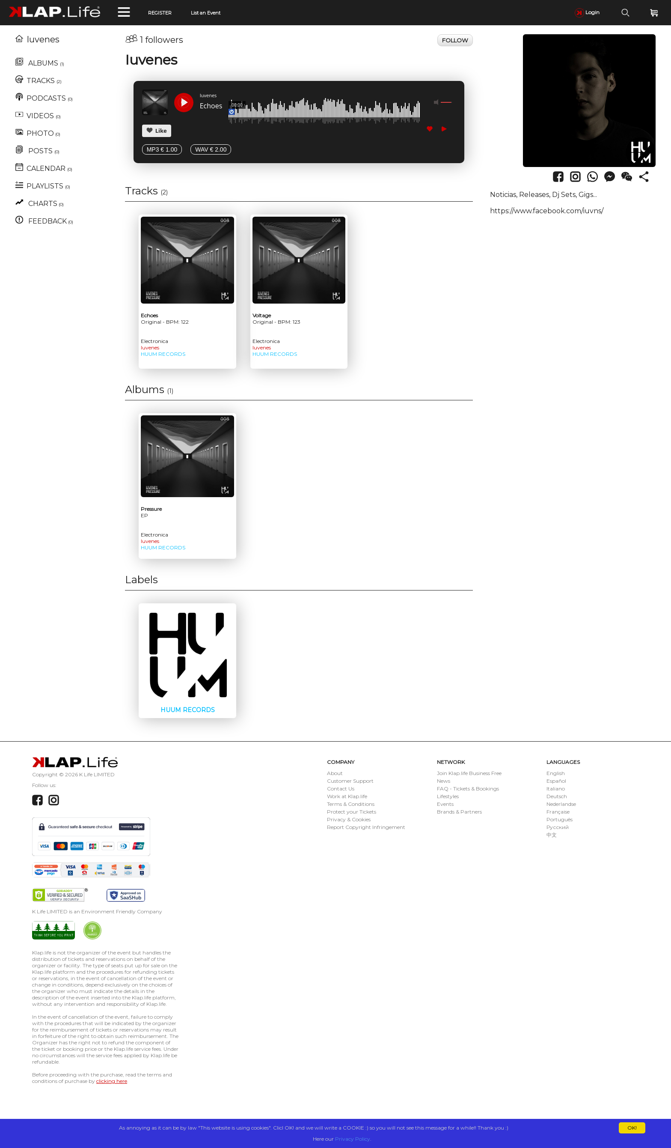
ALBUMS (39, 63)
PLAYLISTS (42, 186)
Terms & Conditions (350, 804)
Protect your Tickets (351, 811)
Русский (557, 827)
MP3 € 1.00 (162, 149)
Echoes (211, 106)
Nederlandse (561, 804)
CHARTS (39, 204)
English (555, 773)
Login (587, 12)
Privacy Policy (352, 1139)
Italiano (555, 788)
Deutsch (556, 796)
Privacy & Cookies (349, 819)
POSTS (37, 151)
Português (559, 819)
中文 (551, 835)
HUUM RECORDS (163, 354)
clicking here (111, 1081)
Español (556, 781)
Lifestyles (448, 796)
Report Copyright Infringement (366, 827)
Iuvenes (37, 39)
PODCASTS (44, 98)
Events (445, 804)
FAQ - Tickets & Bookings (468, 788)
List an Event (205, 13)
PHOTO (37, 133)
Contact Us (340, 788)
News (443, 781)
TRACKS (38, 81)
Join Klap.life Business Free (469, 773)
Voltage (276, 318)
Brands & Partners (459, 811)
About (335, 773)
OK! (632, 1127)
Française (558, 811)
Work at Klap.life (347, 796)
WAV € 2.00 (210, 149)
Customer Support (350, 781)
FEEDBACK (44, 221)
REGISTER (160, 13)
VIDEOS (38, 116)
